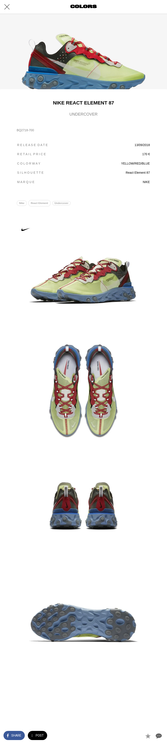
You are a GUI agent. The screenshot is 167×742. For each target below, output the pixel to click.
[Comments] (158, 736)
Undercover (61, 203)
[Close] (7, 7)
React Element (39, 203)
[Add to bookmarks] (148, 736)
